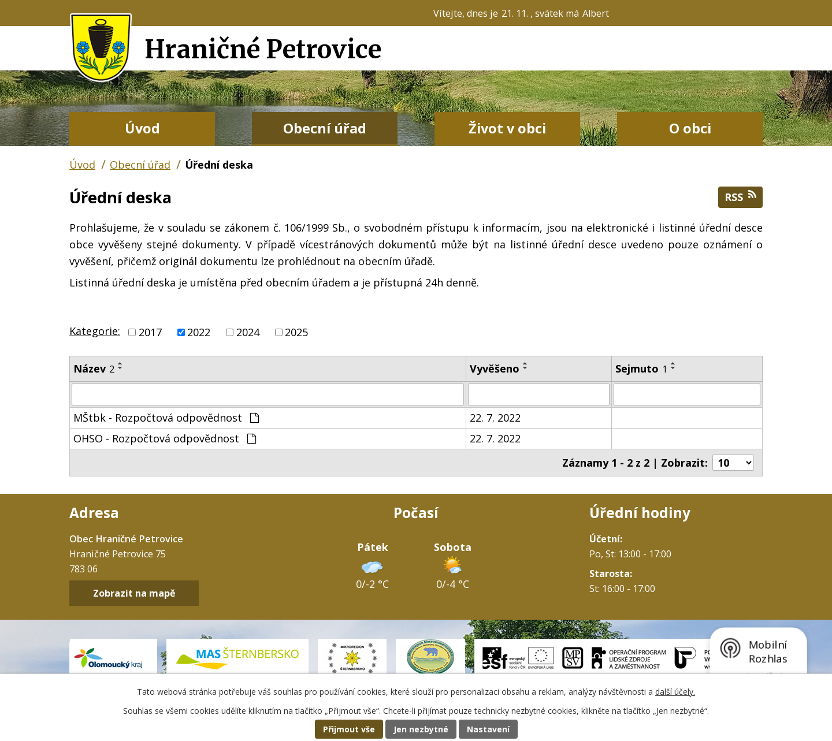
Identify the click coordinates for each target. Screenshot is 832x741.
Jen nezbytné (420, 729)
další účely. (675, 691)
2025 (296, 332)
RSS (740, 196)
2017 (150, 332)
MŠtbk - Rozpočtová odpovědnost (166, 418)
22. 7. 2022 (495, 418)
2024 (247, 332)
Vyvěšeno (494, 368)
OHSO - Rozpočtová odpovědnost (164, 438)
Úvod (142, 128)
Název (93, 368)
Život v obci (507, 128)
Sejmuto (641, 368)
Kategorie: (94, 331)
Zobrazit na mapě (134, 593)
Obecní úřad (324, 128)
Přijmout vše (349, 729)
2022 (198, 332)
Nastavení (488, 729)
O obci (690, 128)
